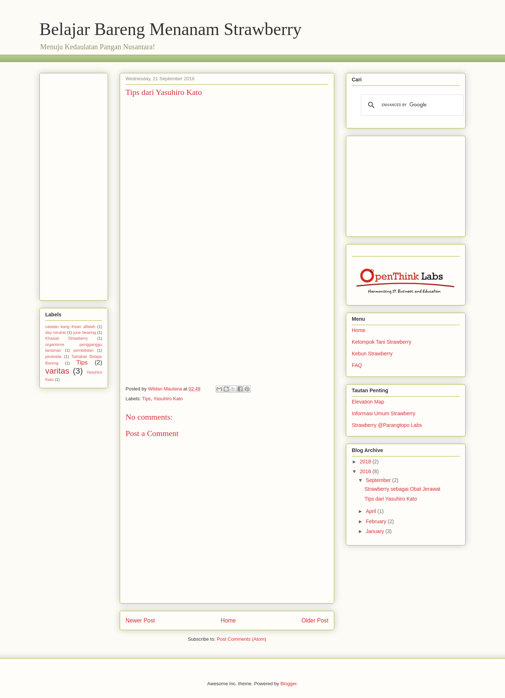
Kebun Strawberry (372, 353)
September (379, 480)
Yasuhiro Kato (168, 398)
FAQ (357, 365)
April (371, 511)
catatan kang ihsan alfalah (70, 326)
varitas (57, 370)
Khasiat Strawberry (66, 338)
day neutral (55, 332)
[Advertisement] (172, 57)
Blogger (288, 683)
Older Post (314, 620)
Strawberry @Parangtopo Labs (387, 425)
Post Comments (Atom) (241, 639)
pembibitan (83, 350)
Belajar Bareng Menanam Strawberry (170, 29)
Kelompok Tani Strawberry (381, 342)
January (375, 531)
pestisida (53, 356)
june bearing (84, 332)
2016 (366, 471)
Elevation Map (368, 402)
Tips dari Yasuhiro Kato (391, 499)
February (377, 521)
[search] (411, 105)
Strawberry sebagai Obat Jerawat (402, 489)
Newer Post (140, 620)
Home (228, 620)
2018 (366, 461)
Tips (146, 398)
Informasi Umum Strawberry (383, 413)
